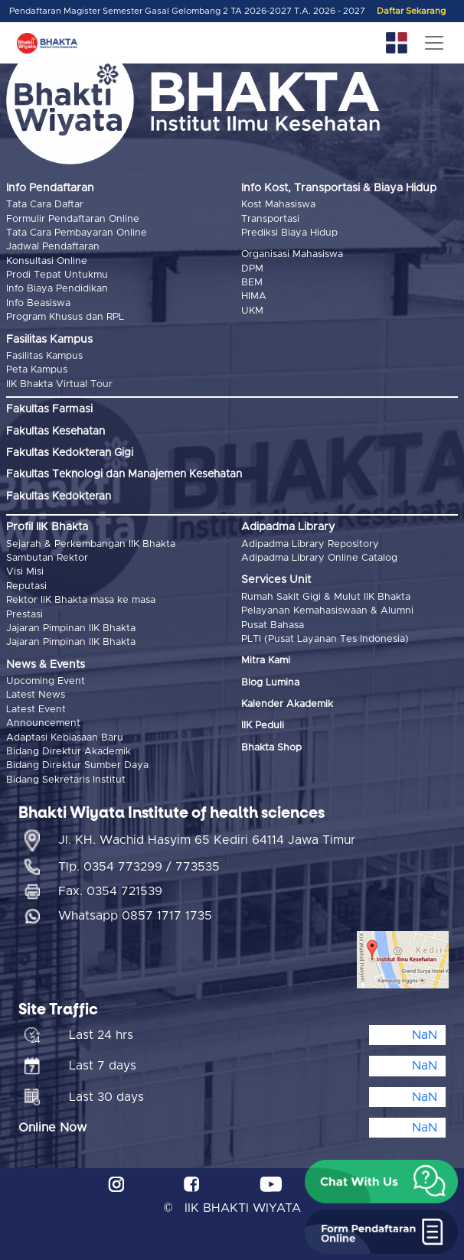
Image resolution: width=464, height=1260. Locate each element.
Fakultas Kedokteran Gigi (69, 453)
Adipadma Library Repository (310, 544)
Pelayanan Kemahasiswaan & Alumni (327, 611)
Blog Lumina (270, 683)
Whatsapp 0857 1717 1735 (135, 916)
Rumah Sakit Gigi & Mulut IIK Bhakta (325, 597)
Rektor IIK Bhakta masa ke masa (80, 600)
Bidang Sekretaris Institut (66, 780)
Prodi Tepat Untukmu (57, 275)
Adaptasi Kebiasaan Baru (64, 738)
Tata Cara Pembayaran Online (76, 233)
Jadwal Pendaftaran (53, 247)
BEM (252, 283)
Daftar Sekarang (411, 11)
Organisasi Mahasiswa (292, 254)
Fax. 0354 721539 (110, 891)
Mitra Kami (265, 661)
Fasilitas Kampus (44, 356)
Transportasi (270, 219)
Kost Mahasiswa (278, 205)
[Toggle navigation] (434, 42)
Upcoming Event (45, 681)
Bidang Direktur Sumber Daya (77, 765)
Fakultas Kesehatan (55, 431)
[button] (381, 1182)
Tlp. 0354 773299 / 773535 (139, 867)
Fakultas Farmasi (49, 409)
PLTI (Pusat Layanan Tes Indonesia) (325, 639)
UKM (252, 311)
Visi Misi (25, 572)
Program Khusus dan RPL (65, 317)
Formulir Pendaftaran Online (72, 219)
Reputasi (26, 586)
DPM (252, 269)
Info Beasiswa (38, 303)
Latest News (35, 695)
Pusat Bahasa (272, 625)
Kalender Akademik (287, 704)
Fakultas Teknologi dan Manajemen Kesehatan (124, 474)
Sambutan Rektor (47, 558)
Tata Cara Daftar (44, 205)
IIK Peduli (262, 726)
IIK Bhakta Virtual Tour (59, 384)
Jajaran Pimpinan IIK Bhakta (71, 628)
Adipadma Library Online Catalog (319, 558)
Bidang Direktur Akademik (68, 752)
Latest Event (36, 710)
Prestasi (24, 615)
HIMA (253, 296)
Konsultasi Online (46, 261)
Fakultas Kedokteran (58, 496)
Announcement (43, 723)
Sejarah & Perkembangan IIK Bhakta (90, 544)
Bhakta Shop (271, 748)
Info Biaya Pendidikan (57, 289)
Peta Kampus (36, 370)
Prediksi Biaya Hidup (289, 233)
